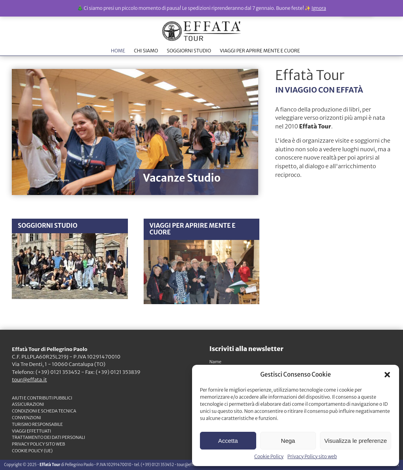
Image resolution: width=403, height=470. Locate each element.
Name (215, 361)
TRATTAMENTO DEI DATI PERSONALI (48, 437)
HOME (118, 51)
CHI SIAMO (146, 51)
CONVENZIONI (26, 417)
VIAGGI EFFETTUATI (31, 431)
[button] (387, 375)
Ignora (319, 8)
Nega (288, 440)
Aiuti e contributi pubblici (42, 398)
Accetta (228, 440)
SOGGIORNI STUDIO (189, 51)
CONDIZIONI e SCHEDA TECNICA (44, 411)
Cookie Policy (268, 456)
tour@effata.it (29, 379)
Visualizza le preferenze (355, 440)
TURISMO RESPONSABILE (37, 424)
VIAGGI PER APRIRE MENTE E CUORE (260, 51)
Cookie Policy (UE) (32, 450)
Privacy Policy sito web (312, 456)
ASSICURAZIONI (28, 404)
